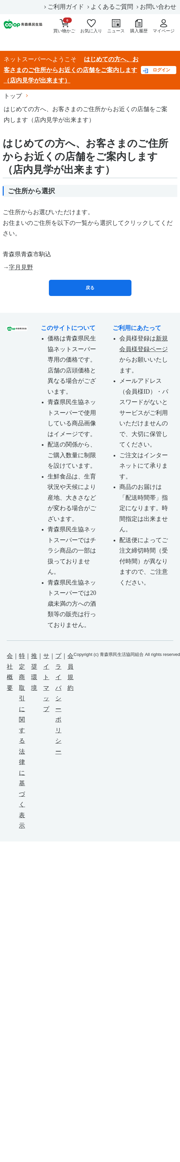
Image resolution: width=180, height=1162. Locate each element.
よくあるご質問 (112, 6)
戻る (90, 287)
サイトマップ (46, 682)
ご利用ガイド (66, 6)
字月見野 (21, 267)
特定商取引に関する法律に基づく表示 (22, 741)
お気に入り (91, 26)
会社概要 (10, 672)
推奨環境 (34, 672)
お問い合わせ (158, 6)
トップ (13, 96)
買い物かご (64, 27)
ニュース (116, 26)
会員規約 (70, 672)
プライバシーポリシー (58, 704)
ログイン (161, 69)
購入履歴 (139, 26)
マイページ (164, 26)
